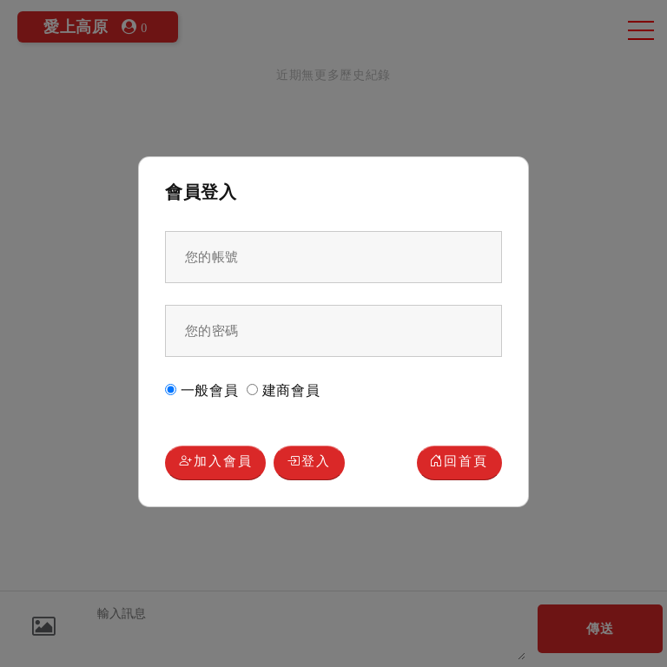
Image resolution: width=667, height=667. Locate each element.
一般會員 (202, 390)
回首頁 (459, 462)
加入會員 (216, 462)
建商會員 (283, 390)
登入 (309, 462)
